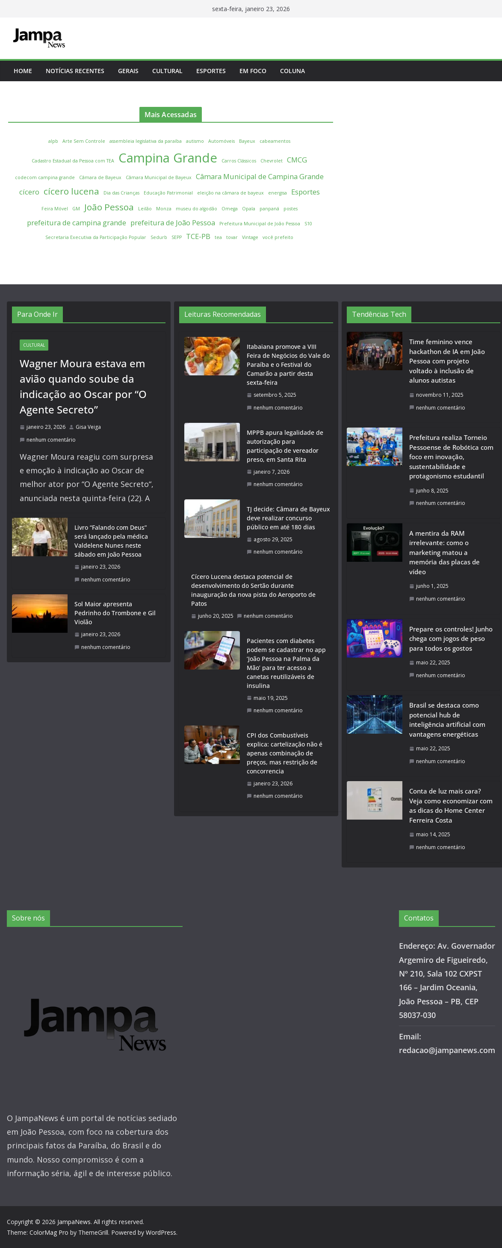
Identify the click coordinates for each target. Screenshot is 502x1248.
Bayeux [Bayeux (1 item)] (247, 141)
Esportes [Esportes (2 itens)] (305, 192)
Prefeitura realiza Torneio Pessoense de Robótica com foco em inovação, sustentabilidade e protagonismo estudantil (451, 456)
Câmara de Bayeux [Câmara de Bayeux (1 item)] (100, 177)
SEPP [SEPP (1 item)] (176, 237)
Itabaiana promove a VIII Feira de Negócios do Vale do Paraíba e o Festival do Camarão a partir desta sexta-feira (288, 364)
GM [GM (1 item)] (76, 209)
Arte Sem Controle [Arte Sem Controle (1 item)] (83, 141)
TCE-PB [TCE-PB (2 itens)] (198, 236)
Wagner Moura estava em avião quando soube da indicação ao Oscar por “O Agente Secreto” (83, 386)
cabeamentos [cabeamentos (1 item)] (275, 141)
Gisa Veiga (88, 427)
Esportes (211, 71)
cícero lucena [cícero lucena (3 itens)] (71, 191)
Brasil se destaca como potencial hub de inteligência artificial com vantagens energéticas (447, 719)
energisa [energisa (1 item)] (277, 193)
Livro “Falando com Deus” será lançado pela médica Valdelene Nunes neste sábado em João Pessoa (111, 540)
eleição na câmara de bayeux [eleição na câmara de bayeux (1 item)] (230, 193)
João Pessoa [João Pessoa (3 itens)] (109, 207)
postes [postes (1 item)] (290, 209)
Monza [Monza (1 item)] (163, 209)
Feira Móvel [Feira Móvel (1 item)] (54, 209)
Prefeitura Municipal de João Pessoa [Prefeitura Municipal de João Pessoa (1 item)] (259, 224)
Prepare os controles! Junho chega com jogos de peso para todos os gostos (451, 638)
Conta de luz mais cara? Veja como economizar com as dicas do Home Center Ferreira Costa (451, 805)
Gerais (128, 71)
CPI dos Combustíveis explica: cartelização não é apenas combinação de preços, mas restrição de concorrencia (284, 753)
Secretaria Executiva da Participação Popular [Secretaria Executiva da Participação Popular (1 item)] (95, 237)
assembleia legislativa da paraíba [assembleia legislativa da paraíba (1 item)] (145, 141)
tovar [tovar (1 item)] (232, 237)
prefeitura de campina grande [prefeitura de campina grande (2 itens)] (76, 222)
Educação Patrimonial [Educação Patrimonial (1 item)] (168, 193)
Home (23, 71)
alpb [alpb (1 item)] (53, 141)
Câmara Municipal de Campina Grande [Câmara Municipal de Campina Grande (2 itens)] (260, 176)
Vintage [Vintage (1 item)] (250, 237)
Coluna (292, 71)
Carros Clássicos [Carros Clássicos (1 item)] (238, 161)
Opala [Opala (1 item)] (248, 209)
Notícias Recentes (75, 71)
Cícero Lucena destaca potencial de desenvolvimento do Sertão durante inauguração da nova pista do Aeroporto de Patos (253, 590)
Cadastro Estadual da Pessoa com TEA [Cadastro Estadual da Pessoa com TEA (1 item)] (73, 161)
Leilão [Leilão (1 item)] (145, 209)
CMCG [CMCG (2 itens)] (297, 160)
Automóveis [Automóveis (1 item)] (221, 141)
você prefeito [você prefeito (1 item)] (278, 237)
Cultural (167, 71)
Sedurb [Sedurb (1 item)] (159, 237)
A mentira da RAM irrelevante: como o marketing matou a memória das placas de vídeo (444, 552)
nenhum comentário (48, 439)
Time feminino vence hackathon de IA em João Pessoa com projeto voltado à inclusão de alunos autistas (447, 360)
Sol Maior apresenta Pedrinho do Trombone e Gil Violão (115, 613)
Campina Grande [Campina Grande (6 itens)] (167, 157)
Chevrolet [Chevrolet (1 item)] (271, 161)
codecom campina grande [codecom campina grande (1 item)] (45, 177)
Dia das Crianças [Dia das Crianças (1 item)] (121, 193)
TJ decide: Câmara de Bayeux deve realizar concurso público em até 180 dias (288, 518)
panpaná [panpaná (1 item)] (269, 209)
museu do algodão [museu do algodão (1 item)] (196, 209)
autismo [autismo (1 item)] (195, 141)
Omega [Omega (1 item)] (229, 209)
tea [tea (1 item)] (218, 237)
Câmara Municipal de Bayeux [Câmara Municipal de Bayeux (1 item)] (159, 177)
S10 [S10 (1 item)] (308, 224)
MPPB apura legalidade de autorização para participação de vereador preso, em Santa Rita (285, 445)
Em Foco (252, 71)
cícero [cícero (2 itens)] (29, 192)
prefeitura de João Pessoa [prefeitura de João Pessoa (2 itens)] (172, 222)
